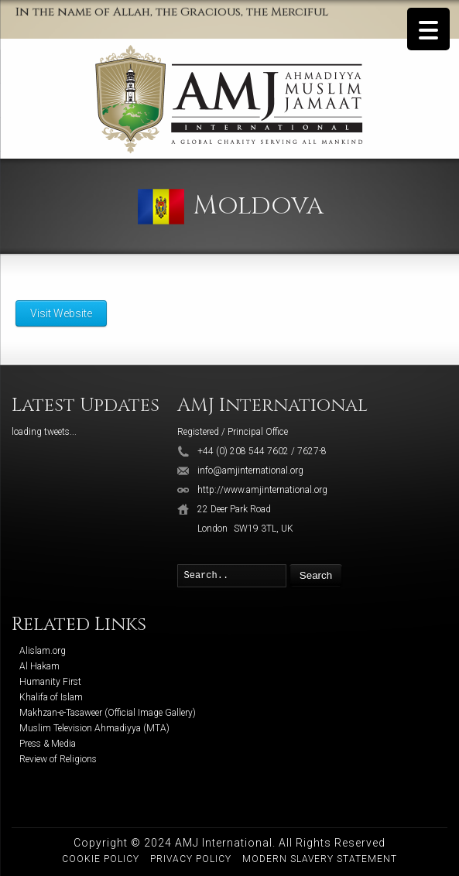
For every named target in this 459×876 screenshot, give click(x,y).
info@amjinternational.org (250, 470)
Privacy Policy (190, 859)
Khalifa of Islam (51, 697)
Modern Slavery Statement (319, 859)
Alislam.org (42, 650)
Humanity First (50, 681)
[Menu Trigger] (428, 29)
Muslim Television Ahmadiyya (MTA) (94, 728)
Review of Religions (58, 759)
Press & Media (47, 743)
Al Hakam (39, 666)
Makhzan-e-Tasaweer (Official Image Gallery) (107, 712)
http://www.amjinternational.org (262, 489)
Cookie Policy (100, 859)
